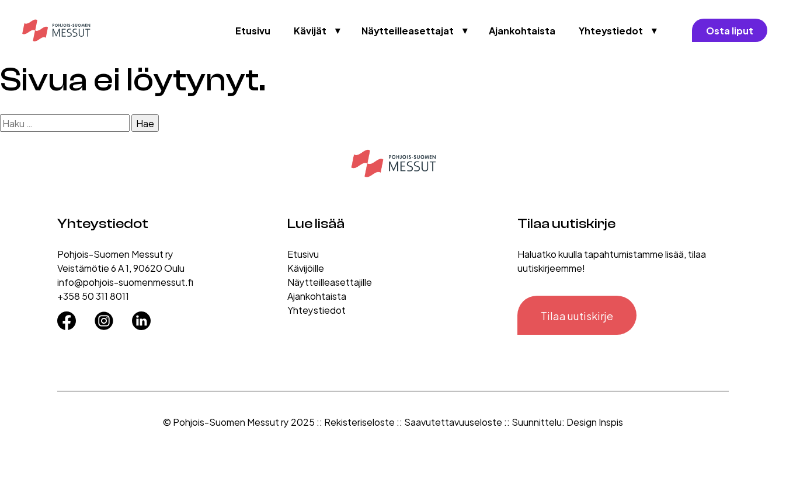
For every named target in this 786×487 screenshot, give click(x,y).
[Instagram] (104, 316)
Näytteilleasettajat (407, 30)
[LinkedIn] (141, 316)
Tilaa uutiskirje (577, 315)
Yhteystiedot (611, 30)
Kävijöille (305, 267)
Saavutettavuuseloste (453, 421)
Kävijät (310, 30)
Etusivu (252, 30)
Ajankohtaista (522, 30)
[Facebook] (66, 316)
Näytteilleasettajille (329, 281)
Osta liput (729, 30)
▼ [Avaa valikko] (338, 30)
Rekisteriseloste (359, 421)
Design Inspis (594, 421)
